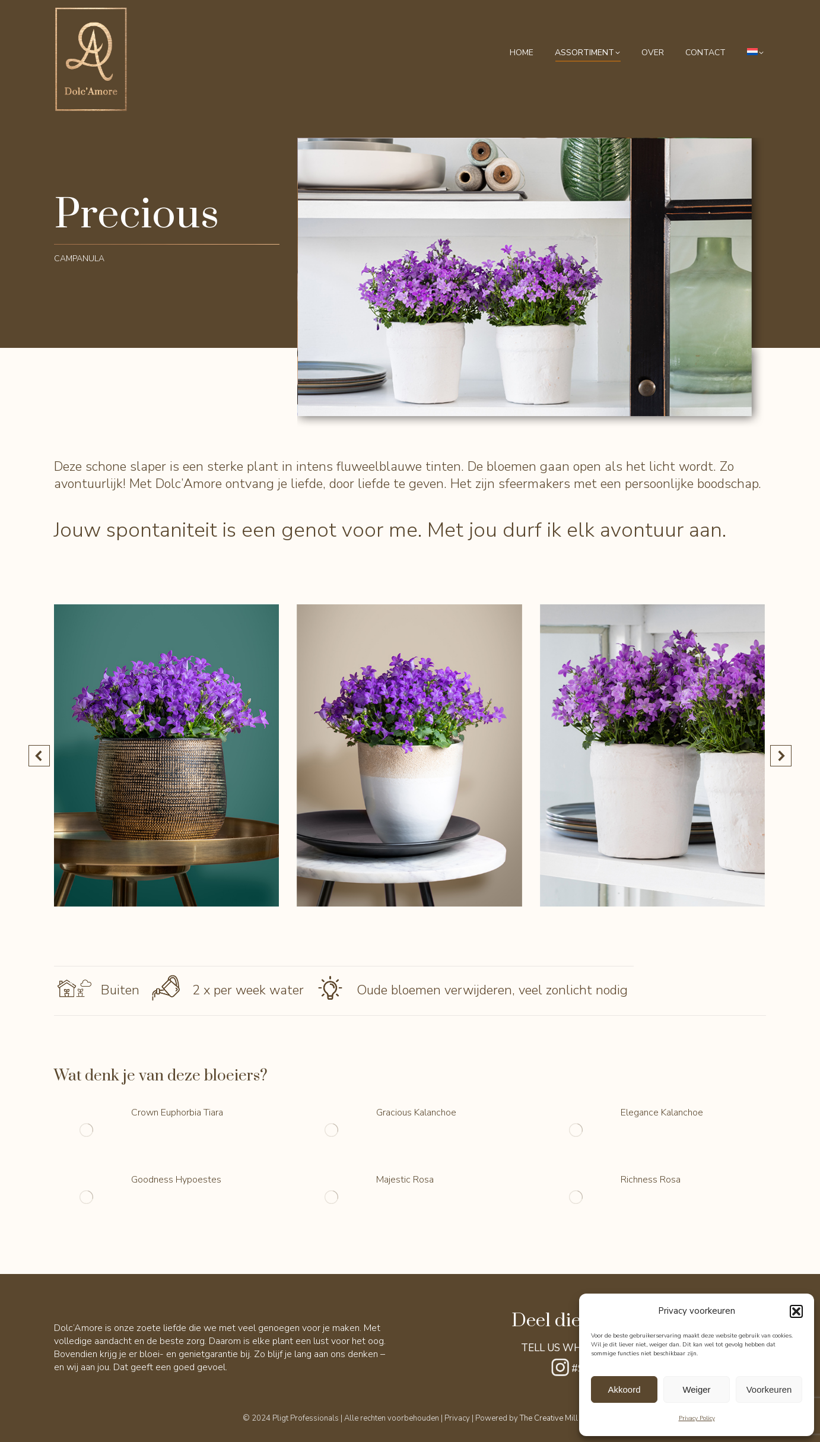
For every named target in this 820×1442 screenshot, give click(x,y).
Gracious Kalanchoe (416, 1112)
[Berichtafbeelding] (86, 1130)
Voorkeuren (769, 1389)
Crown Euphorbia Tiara (177, 1112)
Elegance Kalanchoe (662, 1112)
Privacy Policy (697, 1418)
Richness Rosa (651, 1179)
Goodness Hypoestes (176, 1179)
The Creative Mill (549, 1418)
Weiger (696, 1389)
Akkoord (624, 1389)
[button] (796, 1311)
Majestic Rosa (405, 1179)
